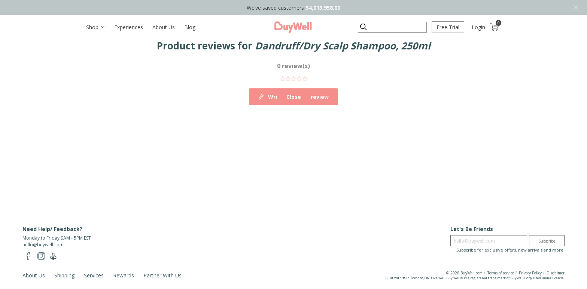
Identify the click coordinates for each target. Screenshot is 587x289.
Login (478, 27)
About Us (163, 27)
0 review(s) (293, 66)
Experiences (128, 27)
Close (576, 7)
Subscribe (546, 241)
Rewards (123, 275)
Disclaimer (556, 273)
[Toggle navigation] (95, 27)
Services (94, 275)
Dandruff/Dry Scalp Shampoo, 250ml (343, 45)
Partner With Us (162, 275)
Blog (189, 27)
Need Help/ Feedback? (52, 228)
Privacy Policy (530, 273)
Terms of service (500, 273)
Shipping (64, 275)
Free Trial (448, 27)
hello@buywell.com (43, 244)
